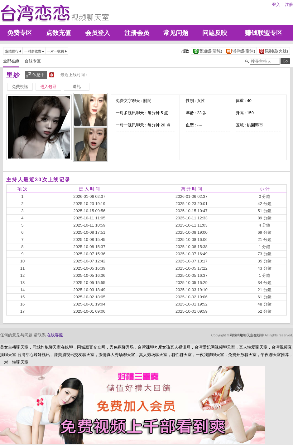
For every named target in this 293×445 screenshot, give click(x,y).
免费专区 (19, 32)
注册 (289, 4)
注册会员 (136, 32)
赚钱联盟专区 (263, 32)
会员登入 (97, 32)
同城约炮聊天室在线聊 (246, 335)
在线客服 (55, 335)
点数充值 (58, 32)
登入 (276, 4)
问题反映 (214, 32)
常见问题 (175, 32)
